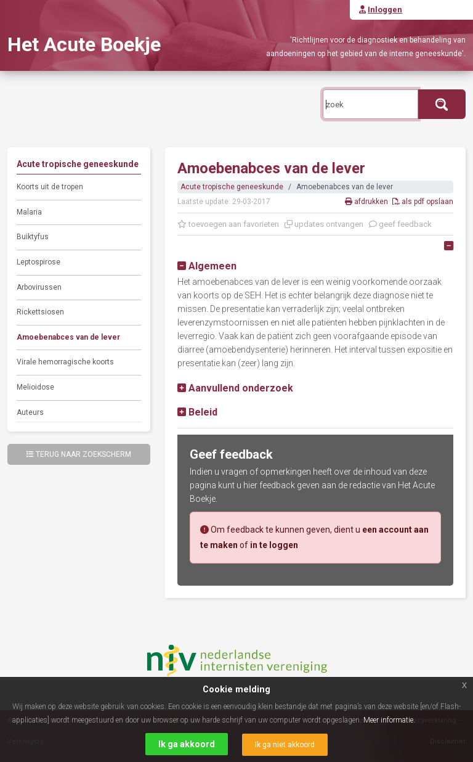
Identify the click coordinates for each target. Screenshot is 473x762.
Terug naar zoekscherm (78, 454)
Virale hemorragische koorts (65, 362)
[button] (206, 266)
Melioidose (35, 387)
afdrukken (367, 201)
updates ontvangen (324, 224)
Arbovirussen (39, 287)
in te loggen (274, 545)
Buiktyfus (33, 236)
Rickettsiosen (40, 312)
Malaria (29, 212)
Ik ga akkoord (186, 744)
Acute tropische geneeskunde (231, 186)
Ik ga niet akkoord (285, 744)
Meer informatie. (389, 720)
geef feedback (400, 224)
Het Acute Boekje (84, 44)
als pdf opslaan (422, 201)
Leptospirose (38, 262)
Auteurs (30, 412)
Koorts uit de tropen (50, 186)
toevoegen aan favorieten (228, 224)
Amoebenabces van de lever (68, 337)
